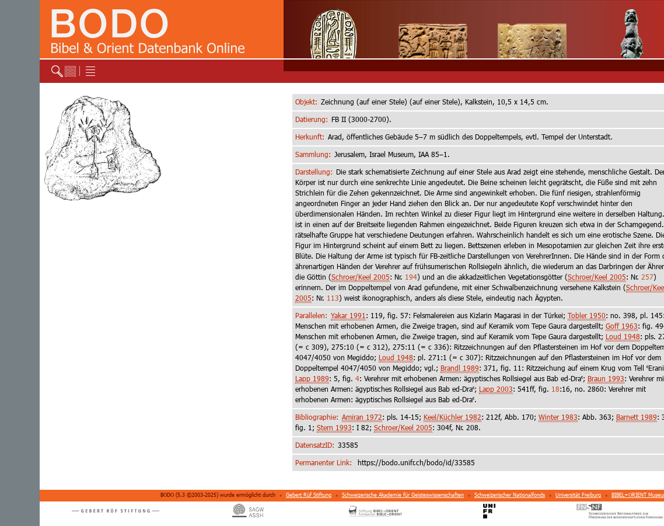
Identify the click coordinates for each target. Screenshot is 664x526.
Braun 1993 (606, 378)
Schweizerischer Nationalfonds (509, 495)
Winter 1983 (558, 417)
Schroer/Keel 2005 (360, 277)
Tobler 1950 (587, 315)
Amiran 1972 (362, 417)
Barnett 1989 (636, 417)
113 (333, 298)
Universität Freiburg (578, 495)
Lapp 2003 (496, 389)
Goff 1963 (622, 326)
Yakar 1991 (348, 315)
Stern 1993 (334, 427)
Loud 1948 (623, 336)
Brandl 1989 (460, 368)
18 (555, 389)
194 (411, 277)
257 (647, 277)
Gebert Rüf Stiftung (308, 495)
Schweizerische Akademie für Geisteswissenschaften (403, 495)
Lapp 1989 (312, 378)
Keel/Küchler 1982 (452, 417)
